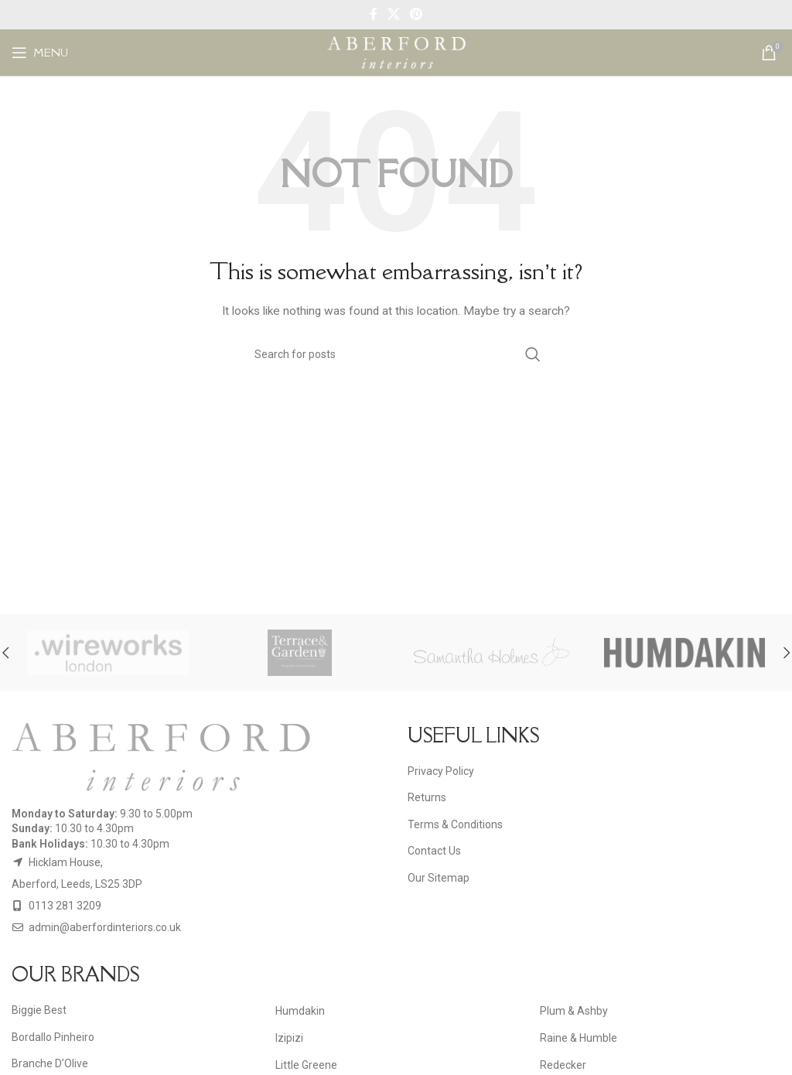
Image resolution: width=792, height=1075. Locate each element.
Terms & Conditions (455, 824)
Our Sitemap (438, 878)
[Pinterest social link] (416, 14)
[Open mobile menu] (40, 52)
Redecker (563, 1065)
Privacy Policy (441, 771)
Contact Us (434, 851)
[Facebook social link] (373, 14)
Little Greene (306, 1065)
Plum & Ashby (574, 1011)
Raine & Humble (578, 1038)
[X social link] (393, 14)
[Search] (396, 354)
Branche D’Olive (50, 1063)
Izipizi (289, 1038)
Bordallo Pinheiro (53, 1037)
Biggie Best (39, 1010)
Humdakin (300, 1011)
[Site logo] (396, 52)
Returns (427, 797)
